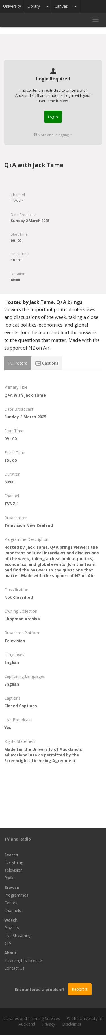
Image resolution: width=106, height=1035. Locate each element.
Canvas (61, 6)
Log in (53, 116)
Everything (13, 862)
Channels (12, 910)
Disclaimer (71, 1024)
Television (13, 870)
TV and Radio (17, 839)
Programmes (16, 895)
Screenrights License (23, 960)
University (12, 6)
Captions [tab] (46, 363)
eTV (7, 943)
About (10, 952)
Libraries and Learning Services (31, 1018)
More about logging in (53, 135)
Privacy (48, 1024)
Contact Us (14, 968)
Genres (10, 902)
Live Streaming (17, 935)
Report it (80, 989)
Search (11, 854)
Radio (9, 877)
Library (33, 6)
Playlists (11, 927)
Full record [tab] (17, 363)
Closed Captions (20, 705)
